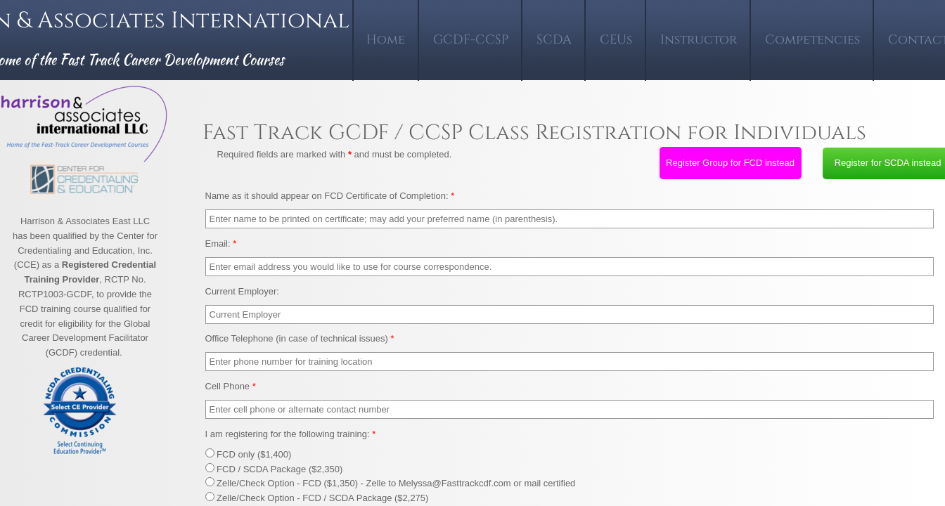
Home (385, 39)
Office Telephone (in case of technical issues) (299, 338)
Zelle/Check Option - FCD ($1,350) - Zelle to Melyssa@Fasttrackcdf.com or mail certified (390, 483)
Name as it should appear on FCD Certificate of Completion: (330, 195)
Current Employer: (242, 291)
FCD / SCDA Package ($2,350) (274, 469)
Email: (221, 243)
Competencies (812, 39)
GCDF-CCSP (470, 39)
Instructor (698, 39)
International (263, 21)
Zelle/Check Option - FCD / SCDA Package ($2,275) (317, 498)
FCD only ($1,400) (248, 454)
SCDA (554, 39)
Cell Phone (230, 386)
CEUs (616, 39)
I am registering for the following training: (290, 434)
